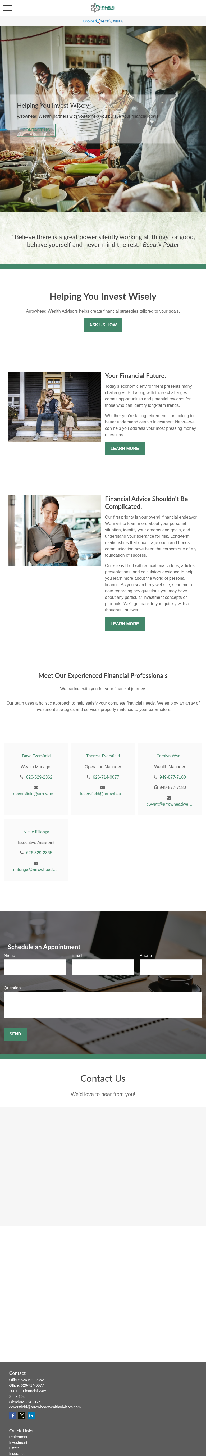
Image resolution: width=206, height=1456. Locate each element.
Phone (146, 955)
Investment (18, 1442)
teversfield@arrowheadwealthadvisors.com (103, 794)
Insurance (17, 1454)
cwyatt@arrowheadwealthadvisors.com (170, 804)
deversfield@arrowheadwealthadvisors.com (36, 794)
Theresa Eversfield (103, 755)
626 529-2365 (39, 853)
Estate (14, 1448)
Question (12, 988)
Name (9, 955)
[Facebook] (12, 1415)
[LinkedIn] (31, 1415)
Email (77, 955)
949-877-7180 (172, 777)
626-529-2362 (39, 777)
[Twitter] (21, 1415)
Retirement (18, 1437)
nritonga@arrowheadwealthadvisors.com (36, 869)
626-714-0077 (106, 777)
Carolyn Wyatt (169, 755)
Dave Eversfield (36, 755)
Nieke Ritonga (36, 831)
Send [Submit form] (15, 1034)
